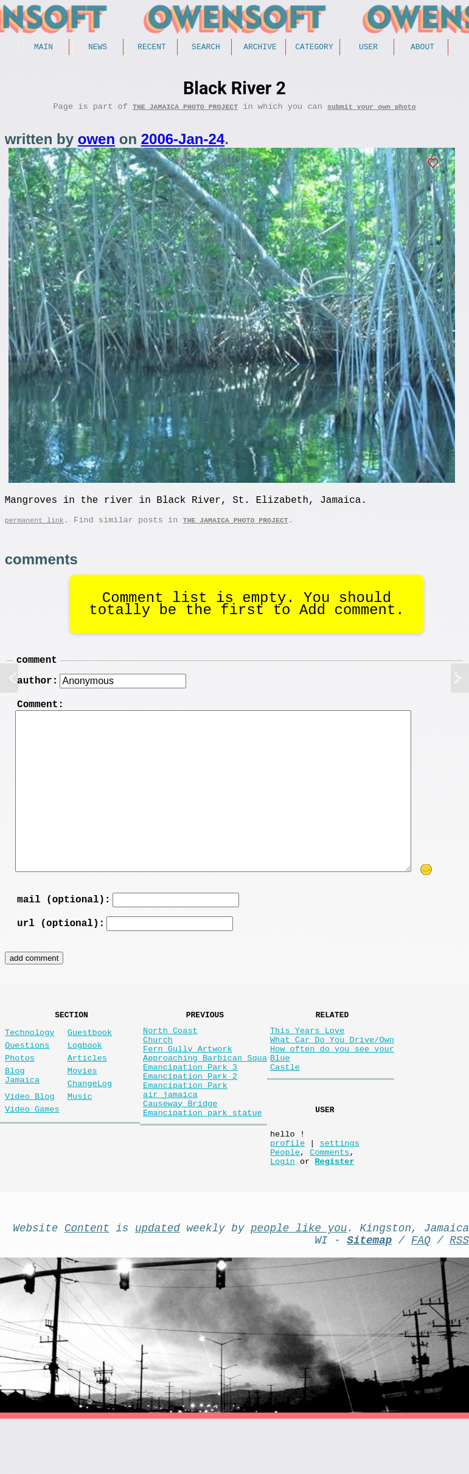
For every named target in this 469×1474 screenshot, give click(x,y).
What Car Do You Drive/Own (332, 1065)
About (422, 48)
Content (86, 1277)
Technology (30, 1056)
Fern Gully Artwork (187, 1077)
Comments (329, 1197)
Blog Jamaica (22, 1107)
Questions (27, 1071)
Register (334, 1208)
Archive (260, 48)
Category (314, 48)
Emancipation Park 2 (190, 1112)
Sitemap (369, 1292)
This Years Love (307, 1054)
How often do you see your (332, 1077)
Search (206, 48)
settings (339, 1185)
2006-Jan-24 (182, 143)
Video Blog (30, 1132)
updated (157, 1277)
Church (158, 1065)
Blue (280, 1089)
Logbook (85, 1071)
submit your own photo (371, 110)
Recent (151, 48)
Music (80, 1132)
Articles (87, 1086)
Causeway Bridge (180, 1146)
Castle (285, 1100)
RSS (459, 1292)
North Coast (170, 1054)
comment (36, 670)
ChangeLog (90, 1117)
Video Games (32, 1147)
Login (282, 1208)
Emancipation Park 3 (190, 1100)
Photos (20, 1086)
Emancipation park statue (202, 1158)
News (97, 48)
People (285, 1197)
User (368, 48)
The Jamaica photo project (185, 110)
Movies (82, 1101)
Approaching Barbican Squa (205, 1089)
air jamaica (170, 1135)
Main (43, 48)
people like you (299, 1277)
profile (287, 1185)
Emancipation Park (185, 1123)
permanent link (34, 528)
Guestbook (90, 1056)
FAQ (421, 1292)
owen (96, 143)
